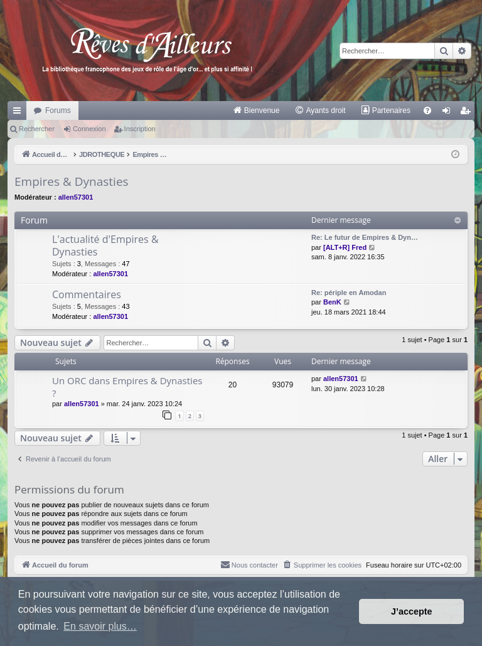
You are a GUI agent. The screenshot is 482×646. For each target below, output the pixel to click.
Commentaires (86, 294)
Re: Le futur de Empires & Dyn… (364, 237)
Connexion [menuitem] (449, 113)
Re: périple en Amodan (348, 292)
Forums (58, 110)
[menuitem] (256, 110)
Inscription (140, 128)
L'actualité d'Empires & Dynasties (105, 245)
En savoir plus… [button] (100, 626)
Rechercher (37, 128)
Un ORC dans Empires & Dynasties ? (127, 386)
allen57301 (76, 197)
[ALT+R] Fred (345, 247)
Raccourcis (19, 113)
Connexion (89, 128)
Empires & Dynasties (71, 181)
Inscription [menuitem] (467, 113)
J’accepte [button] (411, 611)
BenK (332, 302)
